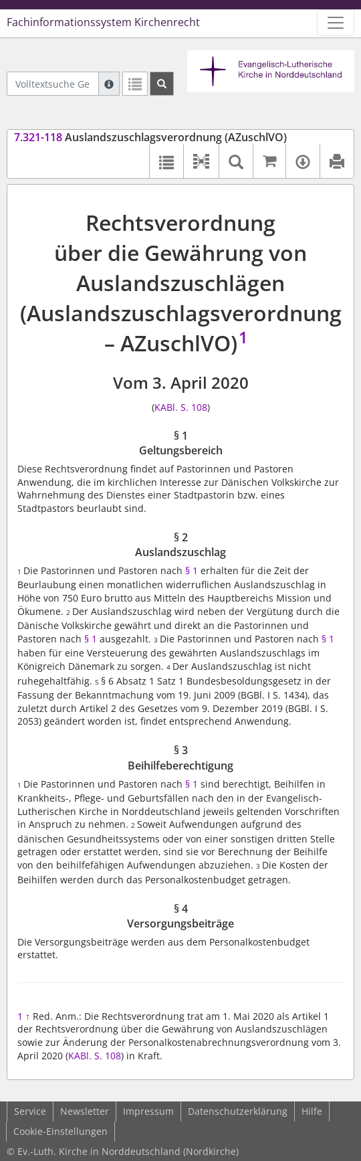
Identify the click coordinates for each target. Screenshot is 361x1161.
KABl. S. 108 (180, 407)
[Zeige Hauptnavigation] (335, 22)
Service (30, 1111)
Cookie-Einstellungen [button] (60, 1131)
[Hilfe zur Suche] (109, 84)
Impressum (148, 1111)
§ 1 (191, 570)
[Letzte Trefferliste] (135, 84)
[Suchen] (162, 84)
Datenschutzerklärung (237, 1111)
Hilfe (312, 1111)
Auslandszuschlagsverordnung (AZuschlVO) (150, 137)
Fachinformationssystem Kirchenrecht (103, 22)
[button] (201, 161)
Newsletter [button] (84, 1111)
